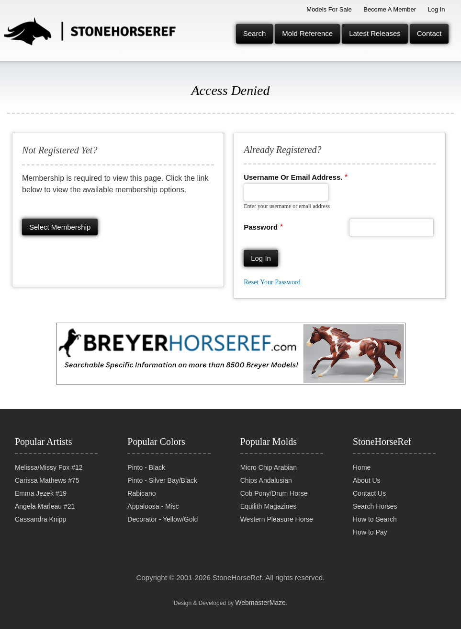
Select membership (59, 227)
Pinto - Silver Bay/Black (162, 480)
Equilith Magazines (268, 506)
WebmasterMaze (260, 602)
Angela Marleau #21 (45, 506)
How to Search (375, 519)
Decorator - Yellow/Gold (162, 519)
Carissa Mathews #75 (47, 480)
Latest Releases (375, 33)
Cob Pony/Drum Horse (274, 493)
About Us (367, 480)
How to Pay (370, 532)
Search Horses (375, 506)
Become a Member (389, 9)
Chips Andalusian (266, 480)
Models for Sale (329, 9)
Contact (429, 33)
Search (254, 33)
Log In (436, 9)
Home (362, 467)
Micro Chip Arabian (268, 467)
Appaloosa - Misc (153, 506)
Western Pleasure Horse (276, 519)
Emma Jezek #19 (41, 493)
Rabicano (141, 493)
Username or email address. (293, 177)
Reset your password (272, 282)
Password (261, 227)
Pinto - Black (146, 467)
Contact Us (369, 493)
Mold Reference (307, 33)
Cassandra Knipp (40, 519)
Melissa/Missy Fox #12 (49, 467)
